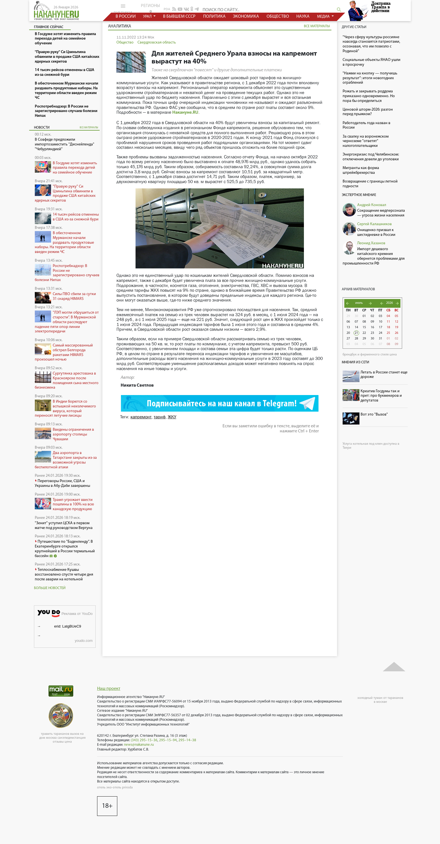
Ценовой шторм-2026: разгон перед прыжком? (368, 112)
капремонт (141, 417)
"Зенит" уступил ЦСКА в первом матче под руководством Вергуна (64, 525)
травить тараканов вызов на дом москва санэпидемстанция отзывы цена (62, 737)
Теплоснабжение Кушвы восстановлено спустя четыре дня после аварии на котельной (64, 574)
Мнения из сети (355, 362)
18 (388, 327)
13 (348, 327)
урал (147, 17)
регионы (150, 9)
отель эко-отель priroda (115, 787)
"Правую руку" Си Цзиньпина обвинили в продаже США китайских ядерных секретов (65, 193)
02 (372, 316)
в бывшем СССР (179, 16)
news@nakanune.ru (139, 745)
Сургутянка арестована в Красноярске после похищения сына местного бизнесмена (66, 380)
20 (348, 333)
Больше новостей (50, 588)
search (339, 10)
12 (396, 321)
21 (356, 333)
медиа (324, 17)
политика (214, 16)
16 (372, 327)
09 (372, 321)
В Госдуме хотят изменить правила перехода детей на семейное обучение (75, 168)
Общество (125, 42)
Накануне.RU (185, 112)
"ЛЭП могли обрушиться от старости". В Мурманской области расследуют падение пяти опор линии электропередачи (67, 322)
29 (348, 316)
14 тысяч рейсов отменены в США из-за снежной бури (76, 217)
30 (356, 316)
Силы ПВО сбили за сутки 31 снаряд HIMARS (74, 296)
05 (396, 316)
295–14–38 (187, 740)
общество (278, 16)
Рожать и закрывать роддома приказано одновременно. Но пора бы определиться (369, 96)
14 (356, 327)
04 (388, 316)
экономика (246, 16)
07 (356, 321)
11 (388, 321)
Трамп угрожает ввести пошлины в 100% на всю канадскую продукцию (73, 505)
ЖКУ (172, 417)
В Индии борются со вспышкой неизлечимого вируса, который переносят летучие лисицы (65, 409)
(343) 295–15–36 (144, 740)
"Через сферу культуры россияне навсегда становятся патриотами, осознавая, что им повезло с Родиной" (371, 44)
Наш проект (108, 688)
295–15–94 (168, 740)
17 (380, 327)
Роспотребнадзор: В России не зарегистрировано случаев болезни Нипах (67, 273)
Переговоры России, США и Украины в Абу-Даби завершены (62, 483)
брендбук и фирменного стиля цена (370, 354)
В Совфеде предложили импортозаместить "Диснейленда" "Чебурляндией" (64, 144)
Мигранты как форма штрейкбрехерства (361, 170)
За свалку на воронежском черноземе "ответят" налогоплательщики (366, 141)
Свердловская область (157, 42)
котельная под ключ (367, 444)
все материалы (89, 127)
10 (380, 321)
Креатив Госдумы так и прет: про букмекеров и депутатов (381, 396)
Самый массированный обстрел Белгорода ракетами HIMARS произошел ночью (64, 352)
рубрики (123, 9)
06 (348, 321)
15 (364, 327)
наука (303, 16)
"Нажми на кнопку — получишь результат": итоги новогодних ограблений (370, 78)
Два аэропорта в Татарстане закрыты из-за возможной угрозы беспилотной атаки (66, 460)
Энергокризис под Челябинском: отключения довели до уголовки (371, 156)
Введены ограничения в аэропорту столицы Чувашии (73, 434)
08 (364, 321)
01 (364, 316)
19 (396, 327)
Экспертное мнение (359, 195)
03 (380, 316)
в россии (126, 16)
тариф (160, 417)
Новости (42, 127)
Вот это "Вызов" (374, 414)
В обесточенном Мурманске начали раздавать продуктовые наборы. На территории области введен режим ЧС (64, 242)
